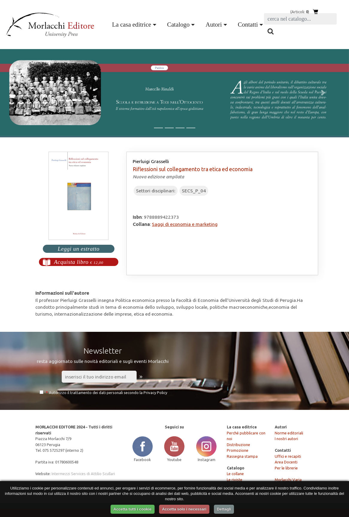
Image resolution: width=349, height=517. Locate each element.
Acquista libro (78, 262)
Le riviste (234, 480)
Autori (214, 24)
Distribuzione (238, 445)
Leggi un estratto (78, 249)
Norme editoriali (289, 433)
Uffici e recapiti (288, 456)
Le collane (235, 474)
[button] (26, 92)
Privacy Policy (155, 392)
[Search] (300, 19)
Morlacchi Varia (288, 480)
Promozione (237, 450)
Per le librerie (286, 468)
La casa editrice (131, 24)
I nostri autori (286, 439)
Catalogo (178, 24)
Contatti (248, 24)
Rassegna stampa (242, 456)
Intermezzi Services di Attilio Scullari (83, 474)
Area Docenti (286, 462)
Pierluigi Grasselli (151, 161)
